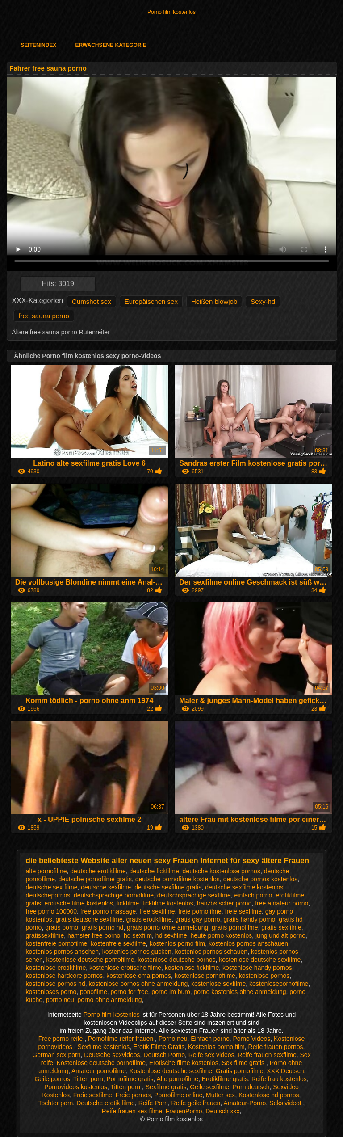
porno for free (129, 991)
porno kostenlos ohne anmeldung (240, 991)
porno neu (60, 999)
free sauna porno (43, 316)
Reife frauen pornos (275, 1046)
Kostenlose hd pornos (268, 1095)
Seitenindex (38, 45)
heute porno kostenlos (221, 935)
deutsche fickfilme (154, 871)
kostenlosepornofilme (278, 983)
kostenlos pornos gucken (137, 951)
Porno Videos (251, 1038)
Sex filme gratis (244, 1062)
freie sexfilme (243, 911)
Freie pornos (133, 1095)
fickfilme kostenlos (167, 903)
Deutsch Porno (164, 1054)
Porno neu (173, 1038)
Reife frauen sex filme (132, 1111)
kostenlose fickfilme (192, 967)
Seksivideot (286, 1103)
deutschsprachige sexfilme (194, 895)
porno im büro (170, 991)
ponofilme (93, 991)
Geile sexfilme (209, 1087)
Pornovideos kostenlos (75, 1087)
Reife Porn (153, 1103)
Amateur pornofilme (98, 1070)
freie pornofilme (200, 911)
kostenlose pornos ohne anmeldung (138, 983)
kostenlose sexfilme (218, 983)
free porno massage (108, 911)
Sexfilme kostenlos (104, 1046)
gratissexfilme (45, 935)
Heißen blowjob (214, 301)
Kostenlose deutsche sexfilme (171, 1070)
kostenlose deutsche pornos (176, 959)
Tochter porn (55, 1103)
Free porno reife (61, 1038)
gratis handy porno (249, 919)
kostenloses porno (51, 991)
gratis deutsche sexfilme (89, 919)
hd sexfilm (138, 935)
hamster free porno (93, 935)
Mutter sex (220, 1095)
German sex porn (56, 1054)
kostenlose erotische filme (125, 967)
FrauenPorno (184, 1111)
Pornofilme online (178, 1095)
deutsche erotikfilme (98, 871)
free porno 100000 (51, 911)
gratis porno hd (102, 927)
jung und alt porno (280, 935)
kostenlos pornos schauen (211, 951)
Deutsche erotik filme (105, 1103)
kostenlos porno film (177, 943)
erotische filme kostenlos (79, 903)
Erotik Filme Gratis (158, 1046)
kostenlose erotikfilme (56, 967)
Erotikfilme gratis (225, 1078)
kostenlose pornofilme (205, 975)
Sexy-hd (263, 301)
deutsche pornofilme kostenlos (177, 879)
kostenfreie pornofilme (57, 943)
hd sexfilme (171, 935)
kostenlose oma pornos (138, 975)
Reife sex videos (211, 1054)
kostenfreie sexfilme (118, 943)
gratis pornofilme (235, 927)
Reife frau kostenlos (279, 1078)
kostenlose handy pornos (257, 967)
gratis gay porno (197, 919)
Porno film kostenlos (171, 12)
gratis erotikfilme (149, 919)
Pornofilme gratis (129, 1078)
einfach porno (253, 895)
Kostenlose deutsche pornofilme (101, 1062)
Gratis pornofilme (240, 1070)
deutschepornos (48, 895)
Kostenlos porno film (216, 1046)
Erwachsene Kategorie (110, 45)
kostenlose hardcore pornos (64, 975)
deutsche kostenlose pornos (221, 871)
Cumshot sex (91, 301)
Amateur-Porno (244, 1103)
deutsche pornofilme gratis (95, 879)
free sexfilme (157, 911)
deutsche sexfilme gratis (167, 887)
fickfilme (128, 903)
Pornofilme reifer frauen (121, 1038)
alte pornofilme (46, 871)
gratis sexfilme (281, 927)
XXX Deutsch (285, 1070)
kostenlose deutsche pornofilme (90, 959)
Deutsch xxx (222, 1111)
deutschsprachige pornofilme (114, 895)
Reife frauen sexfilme (267, 1054)
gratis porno (61, 927)
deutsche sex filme (52, 887)
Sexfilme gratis (166, 1087)
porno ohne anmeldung (110, 999)
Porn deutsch (251, 1087)
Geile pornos (52, 1078)
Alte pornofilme (177, 1078)
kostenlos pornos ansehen (62, 951)
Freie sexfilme (92, 1095)
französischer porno (224, 903)
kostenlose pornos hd (55, 983)
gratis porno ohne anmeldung (167, 927)
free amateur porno (281, 903)
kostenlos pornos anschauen (248, 943)
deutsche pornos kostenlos (260, 879)
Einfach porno (210, 1038)
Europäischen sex (151, 301)
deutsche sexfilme (106, 887)
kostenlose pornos (264, 975)
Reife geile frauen (196, 1103)
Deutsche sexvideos (112, 1054)
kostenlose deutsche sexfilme (260, 959)
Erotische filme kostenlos (183, 1062)
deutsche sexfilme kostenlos (244, 887)
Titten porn (88, 1078)
